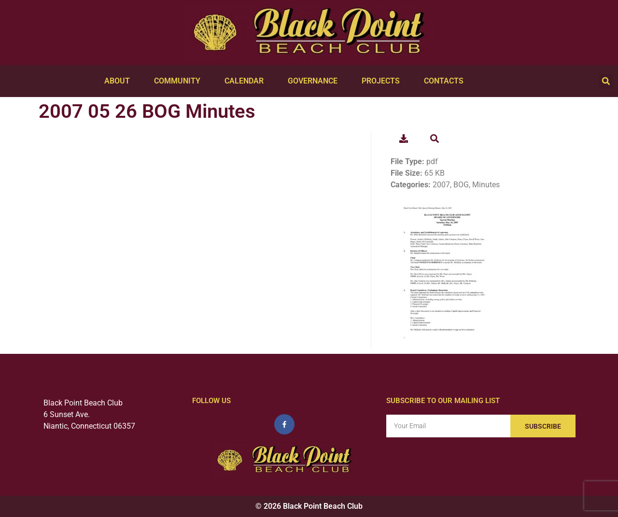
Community (179, 81)
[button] (606, 81)
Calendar (246, 81)
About (119, 81)
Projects (383, 81)
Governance (315, 81)
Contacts (446, 81)
